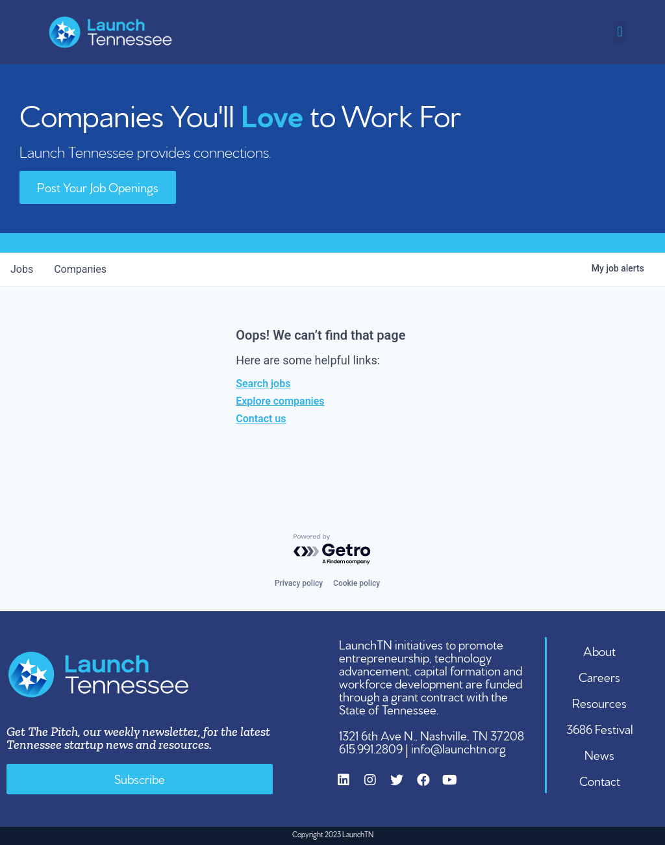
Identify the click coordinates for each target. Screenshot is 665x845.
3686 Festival (599, 728)
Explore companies (280, 401)
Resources (599, 702)
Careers (599, 676)
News (599, 754)
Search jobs (263, 383)
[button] (620, 32)
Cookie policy (356, 583)
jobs (21, 269)
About (599, 650)
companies (80, 269)
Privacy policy (299, 583)
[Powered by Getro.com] (332, 550)
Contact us (261, 418)
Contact (599, 780)
